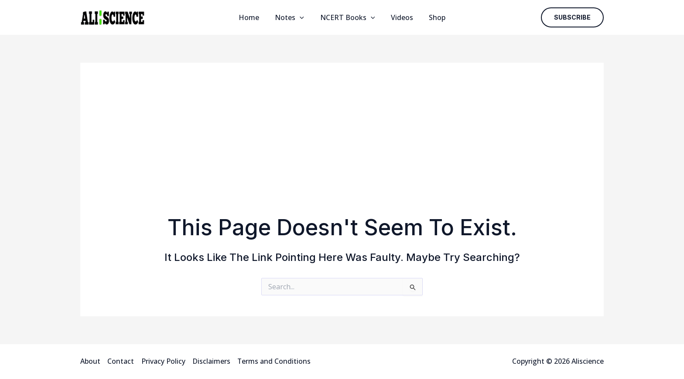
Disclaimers (211, 361)
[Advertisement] (342, 149)
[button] (572, 17)
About (90, 361)
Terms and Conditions (274, 361)
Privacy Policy (163, 361)
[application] (302, 17)
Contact (120, 361)
